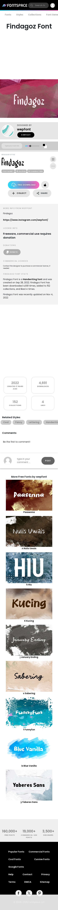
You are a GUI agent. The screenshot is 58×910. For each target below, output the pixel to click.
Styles (19, 14)
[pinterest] (40, 893)
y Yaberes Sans (29, 802)
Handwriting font (32, 279)
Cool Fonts (14, 859)
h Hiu (29, 584)
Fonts (8, 14)
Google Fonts (16, 866)
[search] (38, 5)
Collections (34, 14)
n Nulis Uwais (29, 548)
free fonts (9, 835)
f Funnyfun (29, 729)
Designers (48, 835)
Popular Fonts (16, 851)
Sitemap (45, 881)
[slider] (30, 146)
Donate (11, 252)
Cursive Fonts (42, 859)
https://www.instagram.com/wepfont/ (25, 219)
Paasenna (29, 512)
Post (48, 460)
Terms (11, 881)
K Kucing (29, 620)
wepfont (24, 129)
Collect (19, 193)
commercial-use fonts (29, 836)
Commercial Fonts (39, 851)
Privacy (45, 874)
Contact (26, 135)
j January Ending (29, 657)
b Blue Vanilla (29, 765)
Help (10, 874)
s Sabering (29, 693)
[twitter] (29, 893)
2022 (15, 383)
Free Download (24, 185)
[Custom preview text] (12, 146)
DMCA (27, 881)
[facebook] (18, 893)
